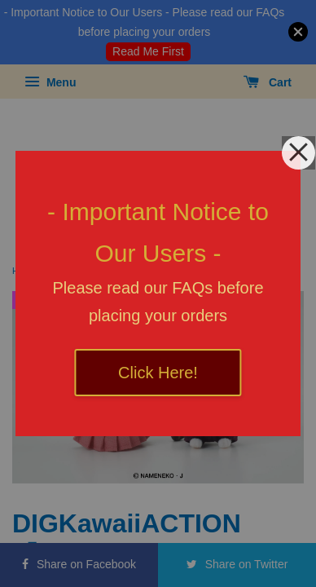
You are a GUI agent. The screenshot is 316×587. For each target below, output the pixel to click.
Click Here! (158, 373)
